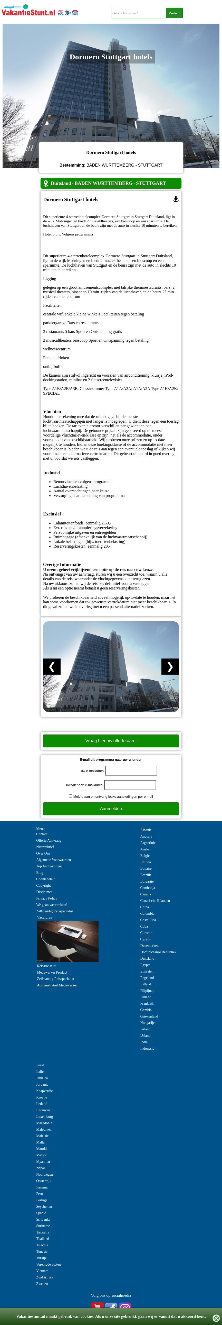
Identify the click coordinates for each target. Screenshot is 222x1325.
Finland (145, 997)
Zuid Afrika (44, 1277)
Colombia (147, 913)
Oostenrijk (43, 1181)
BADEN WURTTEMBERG (103, 183)
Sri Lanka (43, 1219)
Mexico (41, 1155)
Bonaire (146, 868)
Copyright (43, 885)
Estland (145, 984)
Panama (41, 1187)
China (144, 907)
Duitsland (61, 183)
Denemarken (149, 946)
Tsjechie (42, 1245)
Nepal (40, 1168)
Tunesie (41, 1252)
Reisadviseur (46, 966)
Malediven (44, 1129)
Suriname (43, 1226)
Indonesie (147, 1048)
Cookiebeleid (45, 879)
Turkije (41, 1258)
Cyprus (145, 939)
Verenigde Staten (48, 1264)
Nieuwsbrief (45, 847)
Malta (40, 1142)
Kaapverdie (44, 1091)
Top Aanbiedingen (49, 866)
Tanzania (42, 1232)
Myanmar (43, 1162)
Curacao (146, 933)
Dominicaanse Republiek (158, 952)
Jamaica (42, 1078)
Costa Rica (148, 920)
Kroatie (41, 1097)
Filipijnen (147, 991)
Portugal (42, 1200)
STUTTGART (151, 183)
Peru (39, 1194)
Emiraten (146, 971)
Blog (39, 873)
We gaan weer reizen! (51, 905)
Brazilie (146, 875)
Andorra (146, 836)
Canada (145, 894)
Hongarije (147, 1023)
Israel (40, 1065)
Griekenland (149, 1016)
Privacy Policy (46, 898)
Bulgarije (147, 881)
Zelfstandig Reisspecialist (54, 911)
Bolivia (145, 862)
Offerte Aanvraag (48, 840)
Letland (41, 1104)
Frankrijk (147, 1003)
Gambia (146, 1010)
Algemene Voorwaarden (53, 860)
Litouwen (43, 1110)
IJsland (145, 1036)
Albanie (146, 830)
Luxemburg (44, 1117)
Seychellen (44, 1207)
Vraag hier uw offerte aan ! (111, 740)
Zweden (42, 1284)
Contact (41, 834)
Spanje (41, 1213)
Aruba (144, 849)
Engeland (147, 978)
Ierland (145, 1029)
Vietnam (42, 1271)
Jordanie (42, 1084)
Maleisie (42, 1136)
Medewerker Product (52, 972)
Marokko (42, 1149)
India (144, 1042)
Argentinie (148, 843)
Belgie (145, 856)
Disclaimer (44, 892)
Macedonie (44, 1123)
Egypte (145, 965)
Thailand (42, 1239)
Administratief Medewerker (57, 985)
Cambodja (147, 888)
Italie (40, 1072)
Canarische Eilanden (155, 901)
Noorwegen (44, 1174)
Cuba (144, 926)
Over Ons (43, 853)
